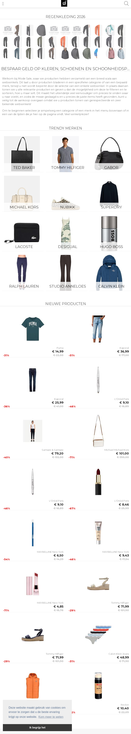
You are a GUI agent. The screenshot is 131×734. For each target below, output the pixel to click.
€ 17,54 (124, 559)
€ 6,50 (58, 555)
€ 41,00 (58, 406)
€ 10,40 (123, 708)
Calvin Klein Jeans (119, 653)
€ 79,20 (57, 453)
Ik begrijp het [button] (37, 727)
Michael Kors (24, 207)
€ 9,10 (124, 402)
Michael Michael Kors (116, 449)
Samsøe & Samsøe (52, 449)
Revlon (125, 704)
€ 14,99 (57, 351)
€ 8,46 (124, 504)
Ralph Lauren (24, 286)
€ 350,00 (123, 457)
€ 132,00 (57, 457)
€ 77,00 (124, 355)
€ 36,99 (123, 351)
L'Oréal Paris (121, 398)
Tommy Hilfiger (67, 167)
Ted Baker (24, 167)
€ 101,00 (122, 453)
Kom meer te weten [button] (50, 716)
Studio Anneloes (67, 286)
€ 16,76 (58, 610)
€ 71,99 (123, 606)
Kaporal (124, 347)
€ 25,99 (57, 402)
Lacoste (24, 246)
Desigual (67, 246)
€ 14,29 (58, 559)
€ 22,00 (58, 355)
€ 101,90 (123, 610)
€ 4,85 (58, 606)
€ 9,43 (124, 555)
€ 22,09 (124, 712)
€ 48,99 (123, 657)
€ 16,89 (124, 406)
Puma (60, 347)
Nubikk (67, 207)
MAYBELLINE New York (50, 551)
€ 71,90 (124, 661)
